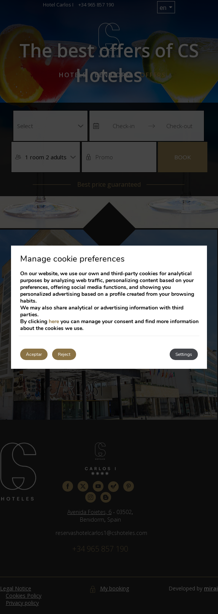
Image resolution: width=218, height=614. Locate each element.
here (54, 321)
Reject (64, 354)
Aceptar (34, 354)
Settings (183, 354)
